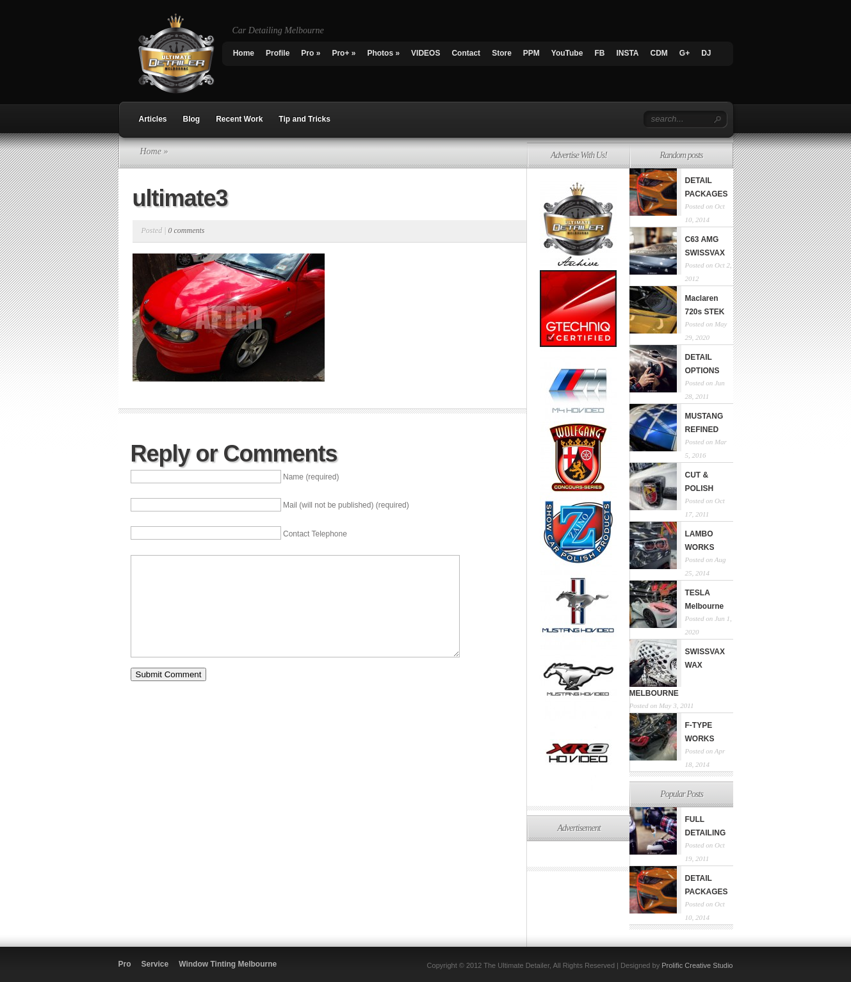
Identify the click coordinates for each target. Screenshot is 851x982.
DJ (706, 53)
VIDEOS (425, 53)
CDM (658, 53)
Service (155, 964)
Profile (277, 53)
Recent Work (239, 119)
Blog (191, 119)
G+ (684, 53)
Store (502, 53)
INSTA (627, 53)
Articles (153, 119)
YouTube (567, 53)
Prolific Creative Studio (697, 965)
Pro (310, 53)
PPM (531, 53)
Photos (383, 53)
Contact (465, 53)
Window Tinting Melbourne (228, 964)
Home (243, 53)
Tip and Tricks (304, 119)
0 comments (186, 230)
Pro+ (343, 53)
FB (599, 53)
